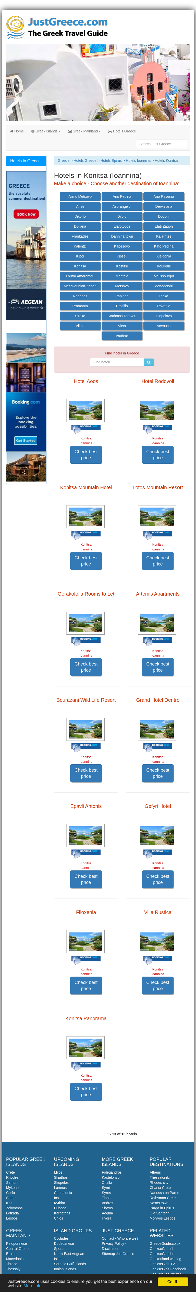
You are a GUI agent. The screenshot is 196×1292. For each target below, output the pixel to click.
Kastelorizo (110, 1177)
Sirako (80, 316)
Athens (155, 1172)
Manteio (122, 276)
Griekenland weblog (165, 1259)
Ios (56, 1198)
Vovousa (164, 326)
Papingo (121, 296)
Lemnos (60, 1188)
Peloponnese (16, 1243)
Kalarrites (163, 236)
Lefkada (12, 1213)
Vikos (80, 326)
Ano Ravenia (164, 196)
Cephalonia (63, 1193)
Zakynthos (14, 1208)
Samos (11, 1198)
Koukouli (164, 266)
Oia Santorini (160, 1213)
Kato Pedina (163, 246)
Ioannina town (122, 236)
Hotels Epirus (111, 160)
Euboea (60, 1208)
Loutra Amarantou (80, 276)
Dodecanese (64, 1243)
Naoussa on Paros (164, 1193)
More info (32, 1287)
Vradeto (122, 336)
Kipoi (80, 256)
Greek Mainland (84, 131)
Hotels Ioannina (138, 160)
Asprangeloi (122, 206)
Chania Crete (160, 1188)
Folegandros (112, 1172)
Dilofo (122, 216)
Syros (106, 1193)
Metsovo (122, 286)
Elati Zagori (164, 226)
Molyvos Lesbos (162, 1218)
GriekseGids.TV (162, 1264)
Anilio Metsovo (80, 196)
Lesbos (12, 1218)
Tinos (106, 1198)
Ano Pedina (122, 196)
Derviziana (163, 206)
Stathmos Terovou (121, 316)
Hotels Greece (122, 131)
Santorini (13, 1182)
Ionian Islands (65, 1269)
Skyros (107, 1208)
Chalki (107, 1182)
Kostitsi (122, 266)
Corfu (10, 1193)
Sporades (61, 1249)
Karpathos (62, 1213)
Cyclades (61, 1238)
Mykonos (13, 1188)
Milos (58, 1172)
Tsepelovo (164, 316)
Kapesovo (122, 246)
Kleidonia (163, 256)
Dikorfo (80, 216)
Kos (9, 1203)
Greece (64, 160)
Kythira (59, 1203)
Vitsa (122, 326)
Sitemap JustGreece (118, 1254)
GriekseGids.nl (161, 1249)
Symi (106, 1188)
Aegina (107, 1213)
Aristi (80, 206)
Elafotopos (122, 226)
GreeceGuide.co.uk (165, 1243)
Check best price (86, 454)
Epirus (11, 1254)
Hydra (106, 1218)
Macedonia (15, 1259)
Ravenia (163, 306)
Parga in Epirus (162, 1208)
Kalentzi (80, 246)
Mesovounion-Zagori (80, 286)
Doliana (80, 226)
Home (17, 131)
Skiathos (61, 1177)
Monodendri (163, 286)
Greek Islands (45, 131)
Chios (58, 1218)
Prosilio (122, 306)
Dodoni (163, 216)
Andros (107, 1203)
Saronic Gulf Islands (70, 1264)
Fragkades (80, 236)
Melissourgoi (164, 276)
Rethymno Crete (163, 1198)
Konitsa (80, 266)
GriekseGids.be (162, 1254)
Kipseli (122, 256)
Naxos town (159, 1203)
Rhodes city (159, 1182)
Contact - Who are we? (120, 1238)
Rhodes (12, 1177)
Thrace (11, 1264)
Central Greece (18, 1249)
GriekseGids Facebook (168, 1269)
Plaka (163, 296)
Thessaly (13, 1269)
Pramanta (80, 306)
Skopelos (61, 1182)
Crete (10, 1172)
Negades (80, 296)
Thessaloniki (160, 1177)
